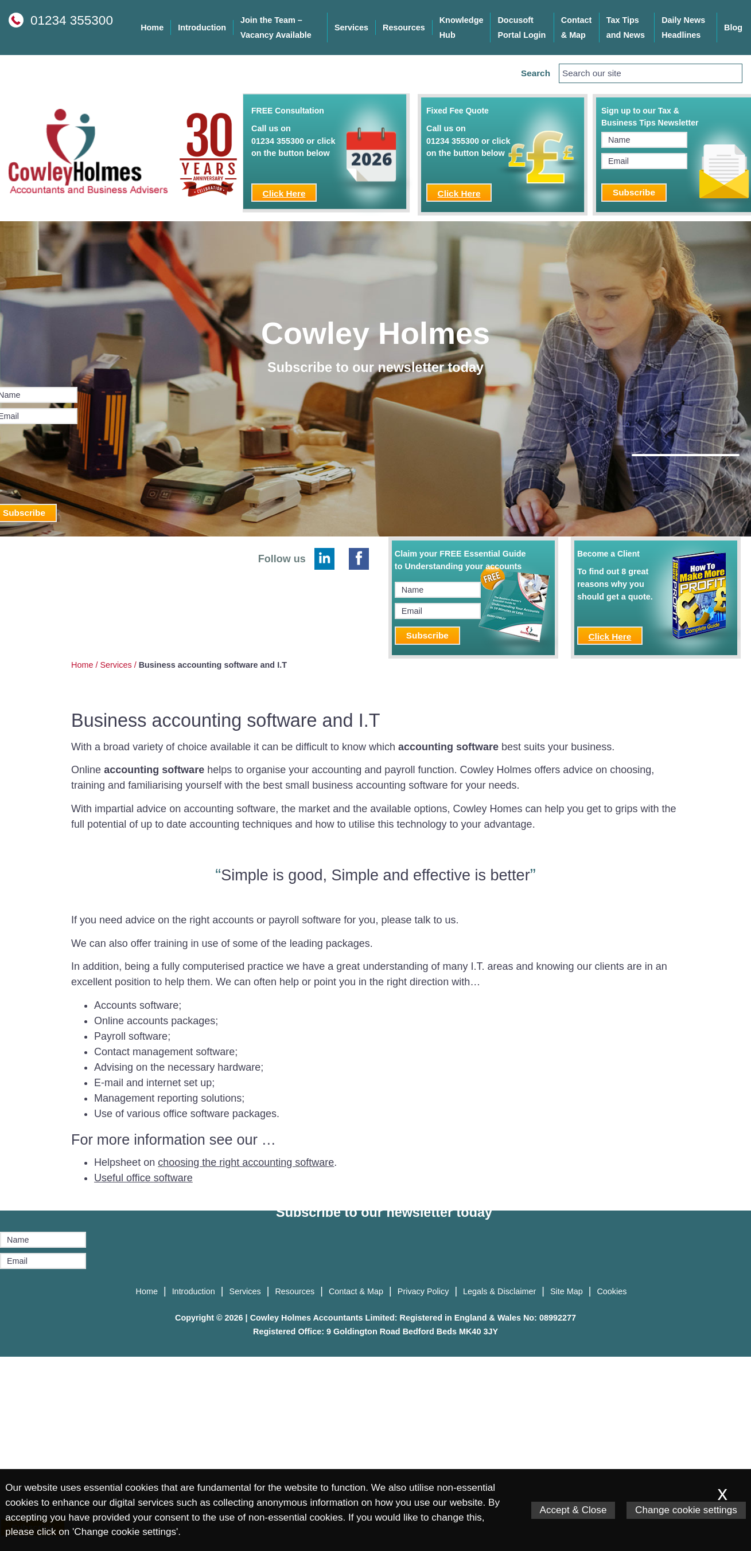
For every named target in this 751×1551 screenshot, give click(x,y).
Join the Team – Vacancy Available (276, 27)
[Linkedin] (324, 559)
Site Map (566, 1291)
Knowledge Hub (461, 27)
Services (351, 27)
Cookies (612, 1291)
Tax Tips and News (625, 27)
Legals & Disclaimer (499, 1291)
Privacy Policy (423, 1291)
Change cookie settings (686, 1510)
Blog (733, 27)
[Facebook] (359, 559)
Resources (404, 27)
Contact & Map (576, 27)
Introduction (202, 27)
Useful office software (143, 1178)
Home (152, 27)
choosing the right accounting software (246, 1162)
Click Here (284, 193)
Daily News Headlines (683, 27)
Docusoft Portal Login (521, 27)
